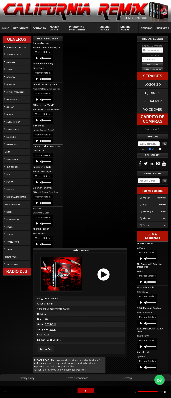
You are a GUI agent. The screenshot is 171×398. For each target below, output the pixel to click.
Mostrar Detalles (43, 51)
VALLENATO (12, 264)
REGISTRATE (21, 28)
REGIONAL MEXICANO (16, 197)
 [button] (165, 392)
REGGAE (10, 189)
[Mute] (41, 58)
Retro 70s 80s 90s (13, 204)
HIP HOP (10, 107)
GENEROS (147, 28)
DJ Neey (41, 313)
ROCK (8, 212)
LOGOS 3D (152, 84)
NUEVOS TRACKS (104, 28)
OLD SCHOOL (12, 167)
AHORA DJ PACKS (14, 54)
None (53, 329)
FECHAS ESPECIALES (15, 92)
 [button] (135, 392)
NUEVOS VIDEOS (125, 28)
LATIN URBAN (12, 129)
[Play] (37, 58)
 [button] (85, 391)
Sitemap (127, 378)
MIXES (7, 152)
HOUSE (9, 114)
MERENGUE (11, 144)
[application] (43, 58)
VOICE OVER (152, 109)
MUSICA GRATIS (54, 28)
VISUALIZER (153, 101)
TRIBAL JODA (10, 257)
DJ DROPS (152, 92)
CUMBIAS (10, 69)
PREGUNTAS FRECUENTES (77, 28)
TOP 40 (9, 234)
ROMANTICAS (12, 219)
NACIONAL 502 (13, 159)
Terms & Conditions (77, 378)
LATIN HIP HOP (13, 122)
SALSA (9, 227)
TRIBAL (9, 249)
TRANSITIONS (12, 242)
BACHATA (10, 62)
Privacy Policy (27, 378)
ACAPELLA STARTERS (16, 47)
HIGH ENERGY (12, 99)
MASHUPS (11, 137)
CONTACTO (39, 28)
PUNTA (9, 182)
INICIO (5, 28)
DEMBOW (10, 77)
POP (8, 174)
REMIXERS (163, 28)
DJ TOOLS (10, 84)
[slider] (47, 58)
